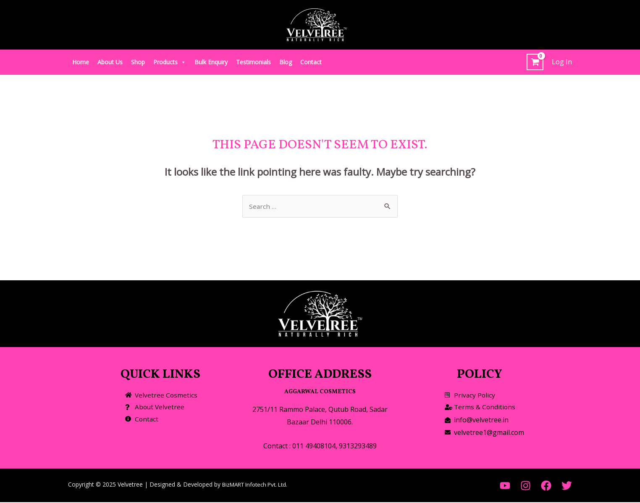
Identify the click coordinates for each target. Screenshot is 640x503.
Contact (311, 62)
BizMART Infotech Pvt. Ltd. (258, 485)
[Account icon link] (562, 62)
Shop (138, 62)
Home (80, 62)
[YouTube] (505, 486)
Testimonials (253, 62)
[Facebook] (546, 486)
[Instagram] (525, 486)
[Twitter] (566, 486)
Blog (285, 62)
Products (169, 62)
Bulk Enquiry (211, 62)
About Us (110, 62)
